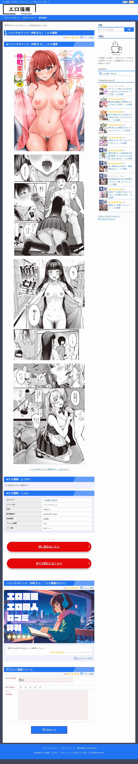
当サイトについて (29, 18)
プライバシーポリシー (12, 18)
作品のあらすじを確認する (18, 485)
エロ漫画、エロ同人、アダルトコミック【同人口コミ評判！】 (66, 757)
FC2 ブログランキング (106, 219)
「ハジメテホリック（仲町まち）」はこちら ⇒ (49, 469)
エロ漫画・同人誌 (50, 500)
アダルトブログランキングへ (109, 216)
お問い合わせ (92, 753)
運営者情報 (43, 18)
